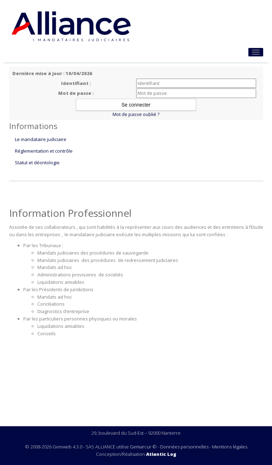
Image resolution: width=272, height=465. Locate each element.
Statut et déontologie (37, 162)
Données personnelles (184, 446)
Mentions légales (229, 446)
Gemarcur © (143, 446)
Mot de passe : (76, 93)
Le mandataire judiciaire (40, 139)
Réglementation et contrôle (44, 151)
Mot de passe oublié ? (136, 114)
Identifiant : (76, 83)
